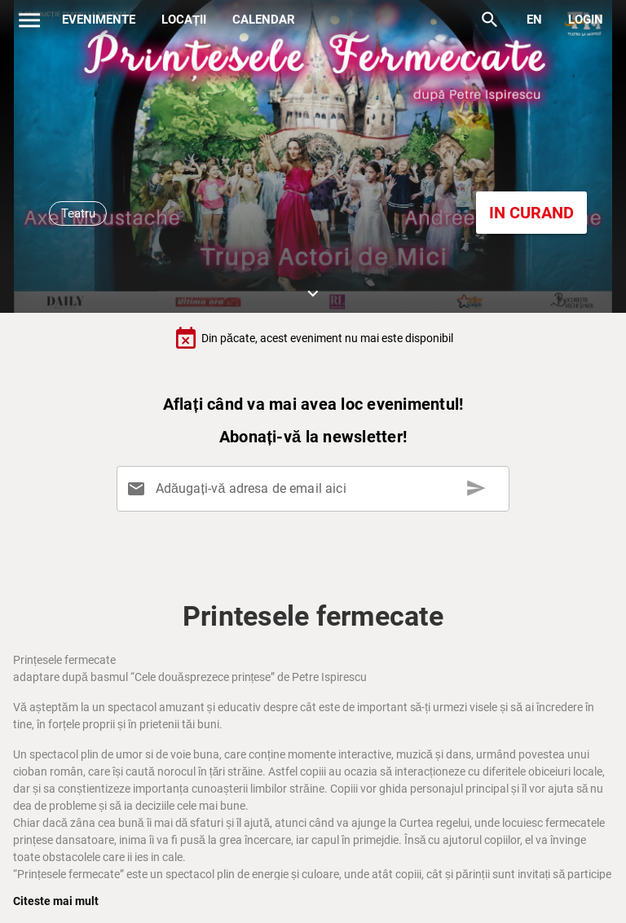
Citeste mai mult (56, 901)
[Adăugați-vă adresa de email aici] (316, 489)
